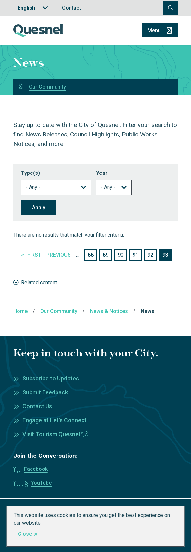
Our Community (47, 87)
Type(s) (30, 173)
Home (20, 311)
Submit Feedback (45, 392)
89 (107, 254)
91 (137, 254)
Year (102, 173)
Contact (71, 8)
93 (167, 256)
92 (152, 254)
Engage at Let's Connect (54, 420)
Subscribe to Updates (50, 378)
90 (122, 254)
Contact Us (37, 406)
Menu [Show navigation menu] (154, 30)
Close (25, 534)
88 (92, 254)
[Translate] (32, 8)
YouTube (41, 483)
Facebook (36, 469)
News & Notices (109, 311)
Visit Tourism (55, 434)
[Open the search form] (170, 8)
